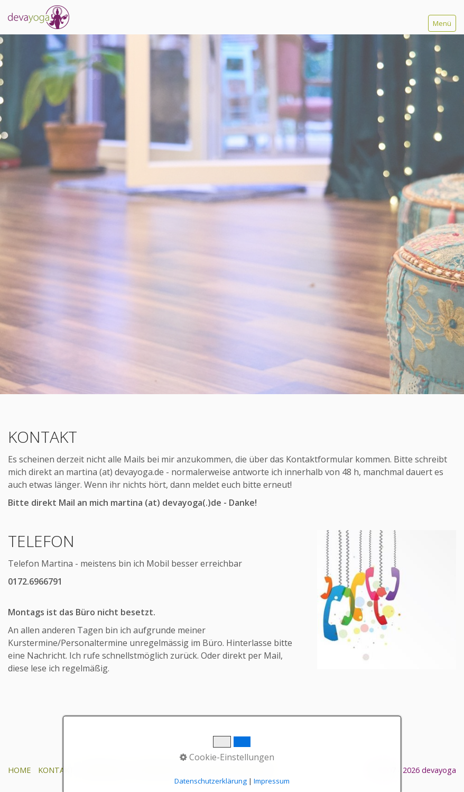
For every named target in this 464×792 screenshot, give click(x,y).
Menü (442, 23)
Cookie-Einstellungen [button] (227, 757)
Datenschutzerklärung (210, 781)
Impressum (272, 781)
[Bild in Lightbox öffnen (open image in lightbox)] (386, 599)
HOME (19, 770)
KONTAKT (56, 770)
